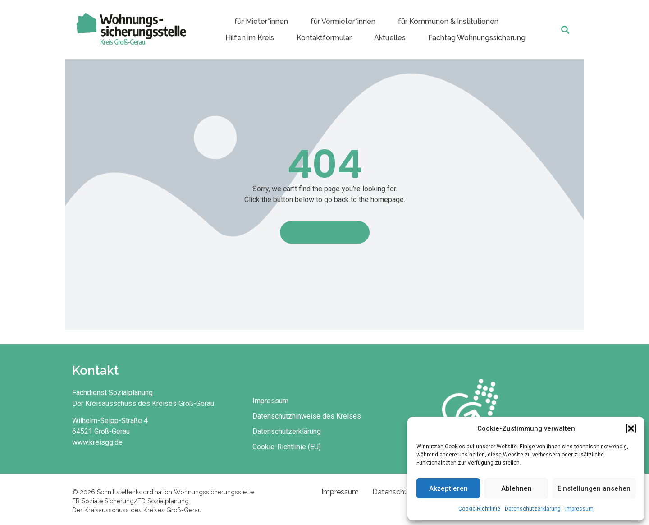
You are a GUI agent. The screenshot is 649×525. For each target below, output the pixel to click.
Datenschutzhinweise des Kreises (306, 416)
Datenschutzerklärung (533, 509)
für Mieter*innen (261, 21)
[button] (630, 428)
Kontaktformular (324, 37)
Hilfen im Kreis (249, 37)
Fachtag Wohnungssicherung (477, 37)
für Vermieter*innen (343, 21)
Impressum (579, 509)
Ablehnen (516, 488)
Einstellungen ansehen (594, 488)
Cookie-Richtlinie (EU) (286, 446)
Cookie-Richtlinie (479, 509)
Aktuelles (390, 37)
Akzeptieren (448, 488)
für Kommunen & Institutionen (448, 21)
